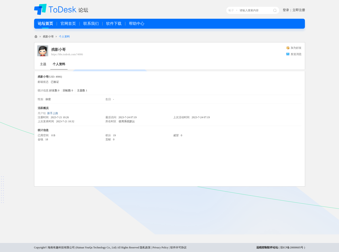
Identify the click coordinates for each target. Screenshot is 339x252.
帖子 (231, 10)
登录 (286, 10)
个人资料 (59, 64)
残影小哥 (48, 36)
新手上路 (52, 113)
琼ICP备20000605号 (292, 247)
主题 (43, 64)
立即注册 (298, 10)
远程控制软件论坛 (267, 247)
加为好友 (296, 47)
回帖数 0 (68, 90)
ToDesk (36, 36)
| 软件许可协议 (177, 247)
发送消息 (296, 54)
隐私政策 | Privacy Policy (154, 247)
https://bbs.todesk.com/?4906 (67, 54)
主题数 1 (82, 90)
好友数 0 (54, 90)
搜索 (275, 10)
